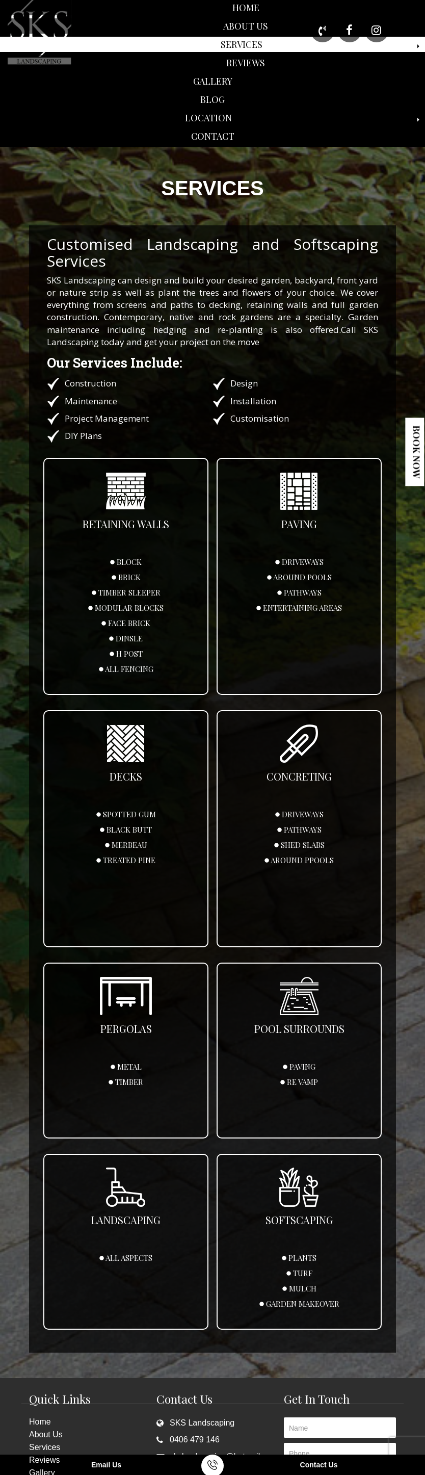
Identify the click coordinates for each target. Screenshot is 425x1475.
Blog (212, 99)
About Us (245, 26)
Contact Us (319, 1465)
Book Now (416, 451)
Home (245, 8)
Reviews (245, 63)
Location (208, 118)
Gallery (212, 81)
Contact (212, 136)
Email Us (106, 1465)
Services (241, 44)
